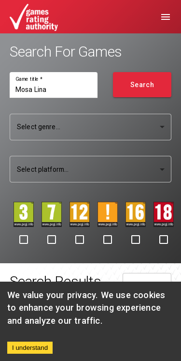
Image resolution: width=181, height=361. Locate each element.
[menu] (165, 17)
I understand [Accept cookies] (30, 347)
